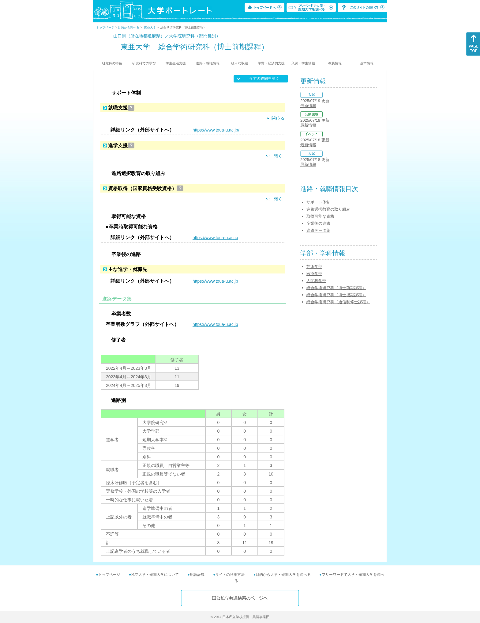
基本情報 (366, 63)
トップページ (105, 27)
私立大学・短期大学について (155, 574)
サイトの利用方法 (230, 574)
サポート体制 (318, 202)
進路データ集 (318, 230)
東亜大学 (150, 27)
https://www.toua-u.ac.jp (215, 237)
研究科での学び (144, 63)
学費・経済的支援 (271, 63)
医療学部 (314, 273)
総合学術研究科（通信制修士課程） (338, 302)
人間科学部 (316, 280)
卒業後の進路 (318, 223)
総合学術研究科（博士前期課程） (336, 287)
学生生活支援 (176, 63)
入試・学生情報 (303, 63)
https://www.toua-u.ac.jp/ (216, 130)
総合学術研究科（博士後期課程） (336, 294)
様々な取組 (239, 63)
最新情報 (308, 105)
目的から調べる (128, 27)
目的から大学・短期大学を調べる (283, 574)
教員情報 (335, 63)
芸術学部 (314, 266)
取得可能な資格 (320, 216)
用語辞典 (197, 574)
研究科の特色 (112, 63)
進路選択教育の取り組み (328, 209)
